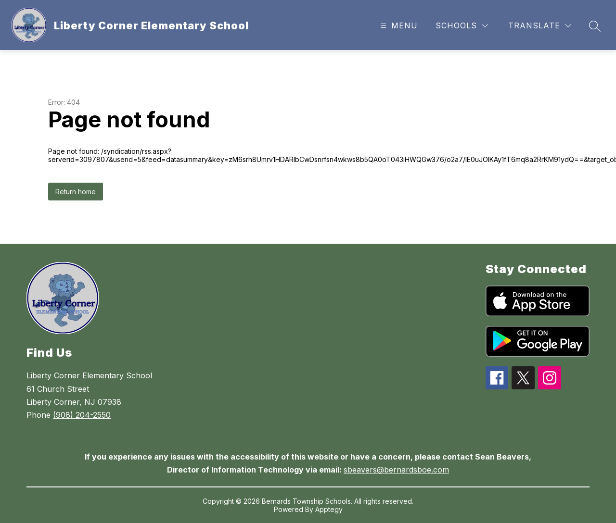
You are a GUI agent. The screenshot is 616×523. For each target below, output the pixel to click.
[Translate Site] (540, 26)
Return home (75, 191)
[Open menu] (398, 26)
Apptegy (329, 509)
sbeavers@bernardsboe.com (396, 469)
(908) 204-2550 (82, 415)
